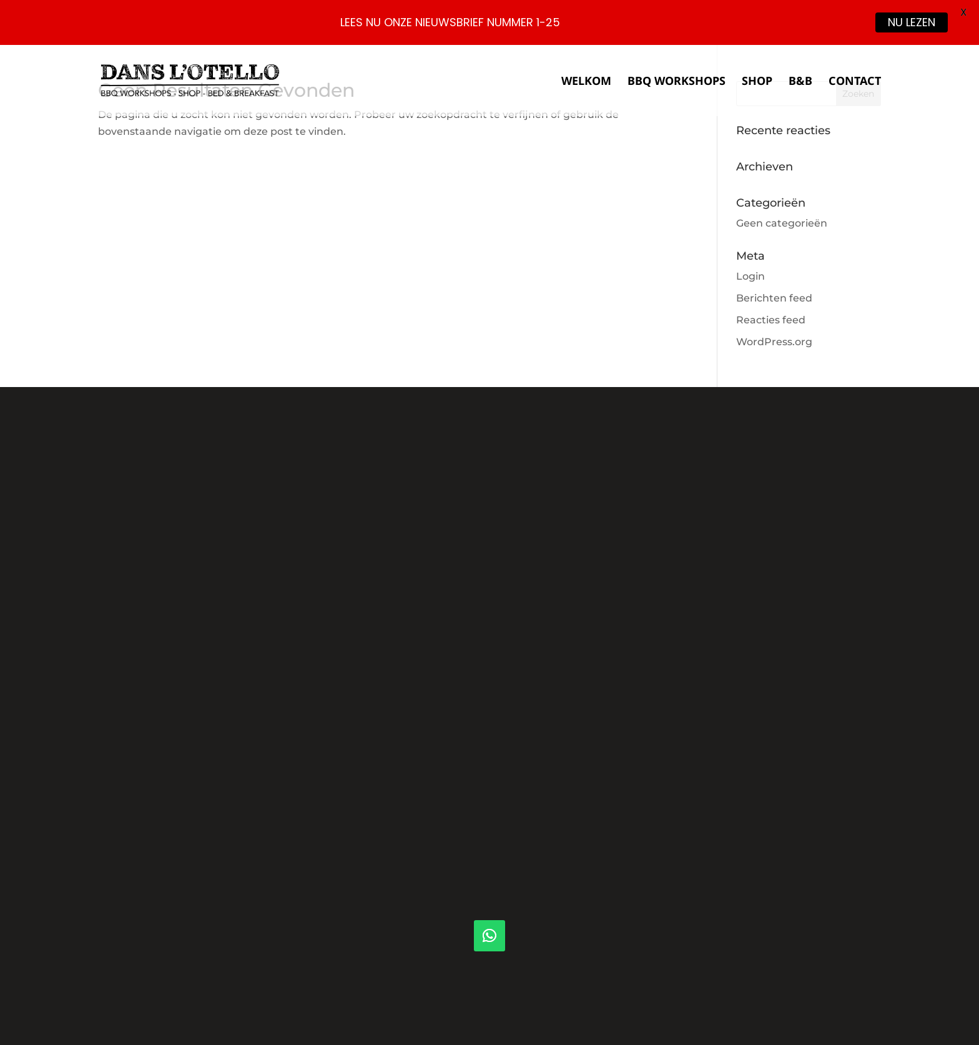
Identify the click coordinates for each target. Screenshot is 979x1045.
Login (750, 276)
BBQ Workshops (676, 82)
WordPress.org (774, 342)
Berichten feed (774, 298)
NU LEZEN (911, 22)
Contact (855, 82)
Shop (757, 82)
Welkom (586, 82)
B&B (800, 82)
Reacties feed (770, 320)
